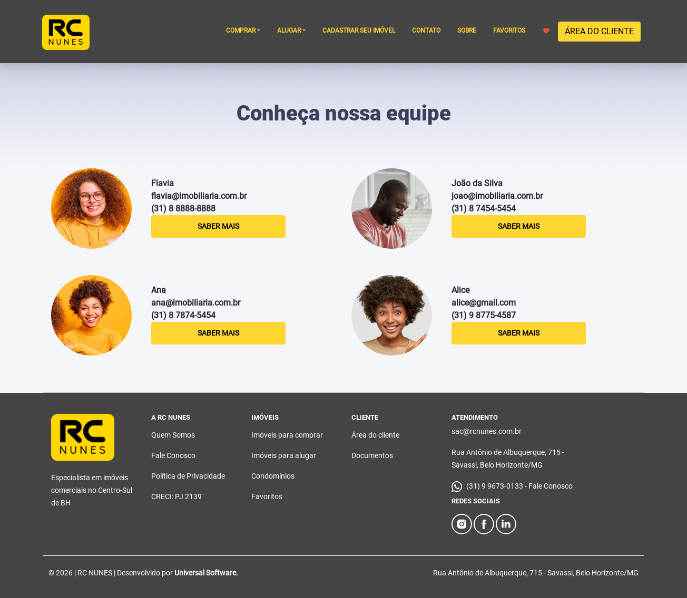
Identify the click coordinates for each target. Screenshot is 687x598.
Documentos (372, 455)
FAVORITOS (521, 30)
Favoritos (266, 496)
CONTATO (426, 30)
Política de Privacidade (188, 476)
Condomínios (273, 476)
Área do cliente (375, 435)
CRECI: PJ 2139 (176, 496)
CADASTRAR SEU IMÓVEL (358, 30)
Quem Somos (173, 435)
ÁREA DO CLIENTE (599, 31)
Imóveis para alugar (283, 455)
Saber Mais (218, 226)
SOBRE (466, 30)
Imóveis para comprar (287, 435)
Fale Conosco (173, 455)
